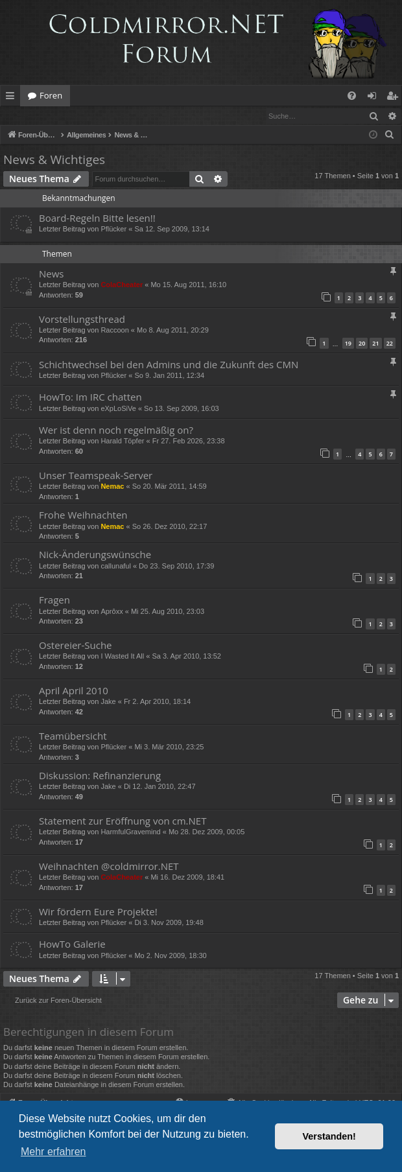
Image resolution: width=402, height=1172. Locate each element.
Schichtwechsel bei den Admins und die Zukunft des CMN (168, 364)
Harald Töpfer (122, 441)
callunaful (115, 566)
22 (389, 344)
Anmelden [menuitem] (375, 97)
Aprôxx (111, 612)
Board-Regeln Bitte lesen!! (97, 218)
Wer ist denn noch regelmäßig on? (116, 430)
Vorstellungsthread (82, 319)
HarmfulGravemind (130, 832)
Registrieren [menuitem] (395, 97)
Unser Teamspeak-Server (95, 475)
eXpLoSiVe (118, 409)
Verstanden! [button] (329, 1136)
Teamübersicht (73, 736)
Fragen (54, 600)
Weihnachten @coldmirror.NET (109, 866)
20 (362, 344)
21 (375, 344)
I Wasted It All (122, 657)
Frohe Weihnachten (83, 515)
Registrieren (89, 115)
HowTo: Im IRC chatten (90, 397)
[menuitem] (352, 95)
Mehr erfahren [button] (53, 1151)
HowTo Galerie (72, 944)
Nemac (112, 487)
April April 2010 (73, 691)
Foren (51, 95)
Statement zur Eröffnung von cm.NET (122, 821)
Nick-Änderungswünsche (95, 554)
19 (348, 344)
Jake (107, 702)
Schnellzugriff (12, 97)
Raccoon (114, 330)
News (51, 274)
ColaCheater (121, 285)
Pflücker (113, 229)
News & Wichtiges (54, 160)
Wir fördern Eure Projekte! (98, 912)
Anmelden (30, 115)
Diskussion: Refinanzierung (100, 775)
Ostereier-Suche (75, 645)
